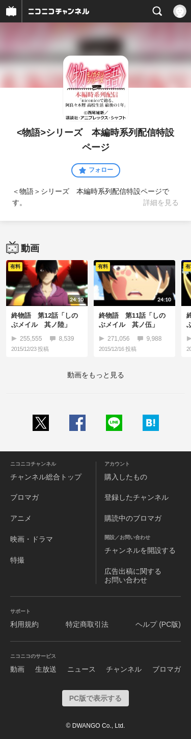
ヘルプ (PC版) (158, 624)
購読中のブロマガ (132, 518)
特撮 (17, 560)
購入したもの (125, 477)
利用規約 (24, 624)
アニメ (21, 518)
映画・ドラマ (31, 539)
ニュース (81, 669)
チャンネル (124, 669)
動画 (17, 669)
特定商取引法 (87, 624)
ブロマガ (24, 497)
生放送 (46, 669)
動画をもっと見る (95, 375)
